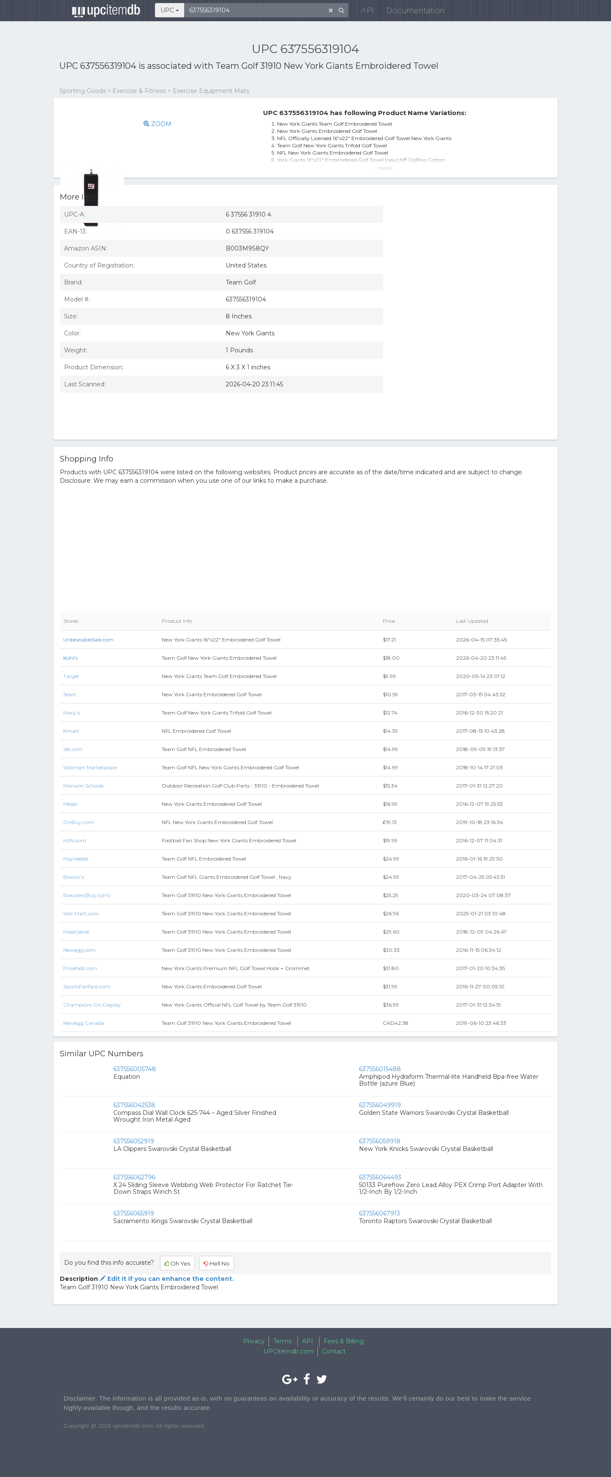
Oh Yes (177, 1263)
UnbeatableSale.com (88, 639)
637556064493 (380, 1177)
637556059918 (380, 1141)
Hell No (217, 1263)
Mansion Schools (83, 785)
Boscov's (73, 877)
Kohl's (70, 658)
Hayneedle (75, 858)
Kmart (71, 731)
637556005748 (134, 1069)
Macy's (71, 712)
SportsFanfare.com (86, 986)
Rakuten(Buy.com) (86, 895)
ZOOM (165, 124)
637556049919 (380, 1105)
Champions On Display (92, 1005)
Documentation (409, 12)
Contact (334, 1351)
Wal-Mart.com (81, 913)
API (361, 12)
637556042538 (134, 1105)
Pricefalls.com (80, 968)
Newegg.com (79, 950)
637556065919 (133, 1213)
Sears (69, 694)
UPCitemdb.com (288, 1351)
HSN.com (74, 840)
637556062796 (134, 1177)
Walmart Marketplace (90, 767)
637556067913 (379, 1213)
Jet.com (73, 749)
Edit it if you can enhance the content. (166, 1279)
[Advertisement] (473, 371)
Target (71, 676)
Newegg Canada (83, 1023)
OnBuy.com (78, 822)
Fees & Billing (344, 1341)
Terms (282, 1341)
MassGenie (76, 931)
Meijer (70, 804)
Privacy (254, 1341)
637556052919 (133, 1141)
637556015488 (380, 1069)
